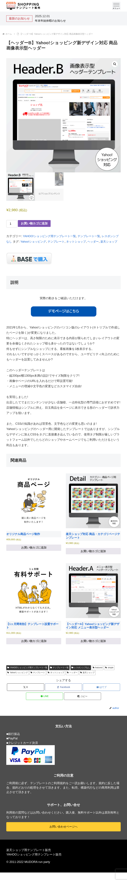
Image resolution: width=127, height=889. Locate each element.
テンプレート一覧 (92, 236)
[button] (115, 64)
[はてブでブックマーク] (101, 695)
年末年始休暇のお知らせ (51, 20)
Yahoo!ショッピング (40, 241)
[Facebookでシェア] (63, 695)
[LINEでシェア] (44, 704)
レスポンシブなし (80, 675)
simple (109, 675)
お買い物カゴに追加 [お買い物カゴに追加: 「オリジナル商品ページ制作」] (33, 554)
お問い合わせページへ (63, 834)
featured (98, 675)
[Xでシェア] (25, 695)
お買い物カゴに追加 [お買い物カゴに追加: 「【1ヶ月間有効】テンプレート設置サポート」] (33, 649)
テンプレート (64, 241)
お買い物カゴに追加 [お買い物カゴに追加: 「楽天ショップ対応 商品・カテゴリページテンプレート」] (93, 557)
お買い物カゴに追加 (34, 223)
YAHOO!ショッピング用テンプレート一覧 (51, 236)
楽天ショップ (87, 680)
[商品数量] (11, 224)
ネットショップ (85, 241)
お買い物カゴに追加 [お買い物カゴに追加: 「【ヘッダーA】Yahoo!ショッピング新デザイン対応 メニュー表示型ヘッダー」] (93, 649)
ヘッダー (103, 241)
